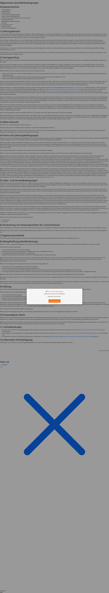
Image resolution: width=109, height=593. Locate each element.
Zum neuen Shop (54, 301)
